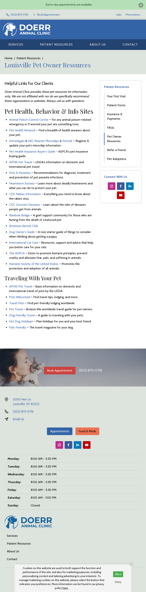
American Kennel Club (23, 226)
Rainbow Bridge (19, 215)
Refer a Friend (116, 150)
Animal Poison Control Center (28, 119)
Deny (118, 582)
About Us (98, 44)
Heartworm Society (21, 183)
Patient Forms (116, 105)
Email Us (18, 419)
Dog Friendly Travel (22, 315)
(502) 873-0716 (90, 370)
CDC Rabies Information (25, 194)
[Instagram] (111, 186)
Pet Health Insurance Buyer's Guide (32, 151)
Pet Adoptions (116, 159)
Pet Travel (16, 309)
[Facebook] (121, 186)
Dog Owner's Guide (22, 232)
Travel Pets (17, 303)
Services (15, 44)
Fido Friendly (17, 327)
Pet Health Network (22, 130)
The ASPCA (17, 253)
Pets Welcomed (20, 297)
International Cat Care (23, 242)
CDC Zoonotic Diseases (24, 204)
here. (65, 588)
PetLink (67, 141)
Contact (130, 44)
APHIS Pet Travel (20, 162)
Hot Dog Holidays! (21, 321)
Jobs (119, 14)
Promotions (133, 14)
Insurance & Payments (114, 116)
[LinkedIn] (130, 186)
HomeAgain (17, 141)
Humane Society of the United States (33, 264)
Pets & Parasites (20, 173)
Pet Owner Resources (114, 139)
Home (9, 58)
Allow (118, 574)
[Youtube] (121, 195)
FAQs (110, 127)
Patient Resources (56, 44)
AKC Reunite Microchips (43, 141)
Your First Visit (116, 96)
